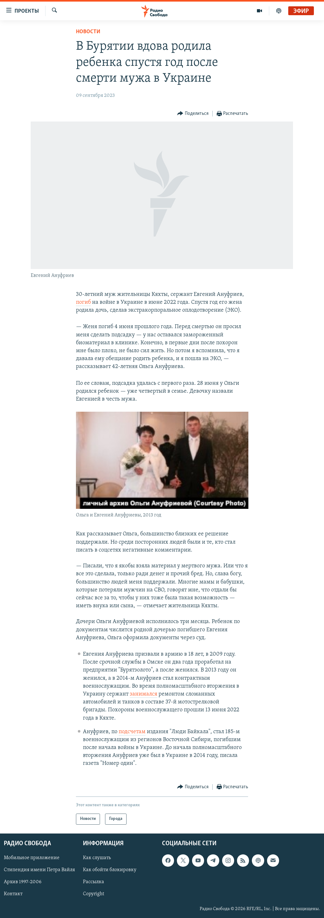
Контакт (13, 893)
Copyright (93, 893)
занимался (143, 694)
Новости (88, 32)
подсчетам (132, 732)
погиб (83, 302)
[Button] (193, 113)
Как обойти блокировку (109, 869)
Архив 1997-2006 (22, 881)
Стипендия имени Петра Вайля (39, 869)
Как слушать (97, 857)
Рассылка (93, 881)
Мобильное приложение (31, 857)
